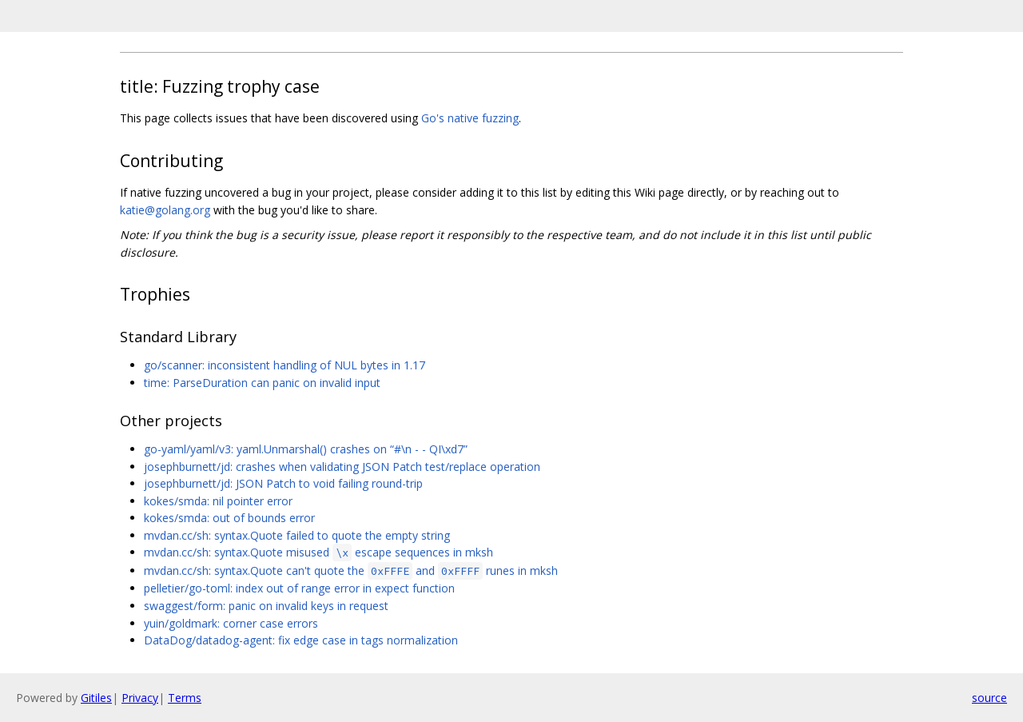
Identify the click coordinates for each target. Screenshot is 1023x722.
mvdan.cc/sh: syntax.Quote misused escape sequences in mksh (318, 552)
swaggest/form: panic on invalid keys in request (266, 605)
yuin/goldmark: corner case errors (231, 623)
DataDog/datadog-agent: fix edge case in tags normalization (301, 640)
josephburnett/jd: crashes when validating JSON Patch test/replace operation (342, 466)
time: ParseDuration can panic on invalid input (262, 382)
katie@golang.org (165, 209)
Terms (184, 697)
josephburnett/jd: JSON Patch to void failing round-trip (283, 483)
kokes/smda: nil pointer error (218, 501)
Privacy (139, 697)
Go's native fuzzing (470, 118)
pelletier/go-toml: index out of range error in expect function (299, 588)
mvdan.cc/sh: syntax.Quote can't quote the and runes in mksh (351, 570)
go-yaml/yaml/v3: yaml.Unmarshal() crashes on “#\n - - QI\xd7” (306, 449)
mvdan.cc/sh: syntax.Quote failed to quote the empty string (297, 535)
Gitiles (96, 697)
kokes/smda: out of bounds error (229, 517)
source (989, 697)
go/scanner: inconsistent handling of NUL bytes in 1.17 (284, 365)
